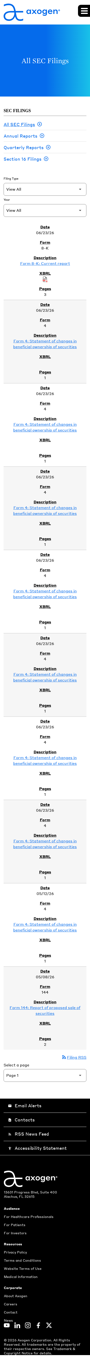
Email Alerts (25, 1105)
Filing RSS (73, 1057)
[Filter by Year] (45, 210)
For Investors (15, 1233)
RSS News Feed (28, 1134)
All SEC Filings (19, 124)
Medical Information (21, 1276)
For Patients (14, 1225)
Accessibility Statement (37, 1148)
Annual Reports (20, 136)
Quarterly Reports (24, 147)
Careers (10, 1304)
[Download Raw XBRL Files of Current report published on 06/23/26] (45, 279)
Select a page (16, 1064)
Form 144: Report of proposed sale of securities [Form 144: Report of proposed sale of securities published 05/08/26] (45, 1010)
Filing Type (11, 178)
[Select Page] (45, 1075)
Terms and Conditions (22, 1260)
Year (7, 199)
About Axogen (15, 1296)
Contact (11, 1312)
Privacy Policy (15, 1252)
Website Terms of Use (23, 1268)
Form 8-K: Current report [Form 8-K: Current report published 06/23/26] (45, 263)
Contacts (21, 1119)
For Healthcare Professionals (29, 1216)
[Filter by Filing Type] (45, 189)
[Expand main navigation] (84, 11)
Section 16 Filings (23, 159)
